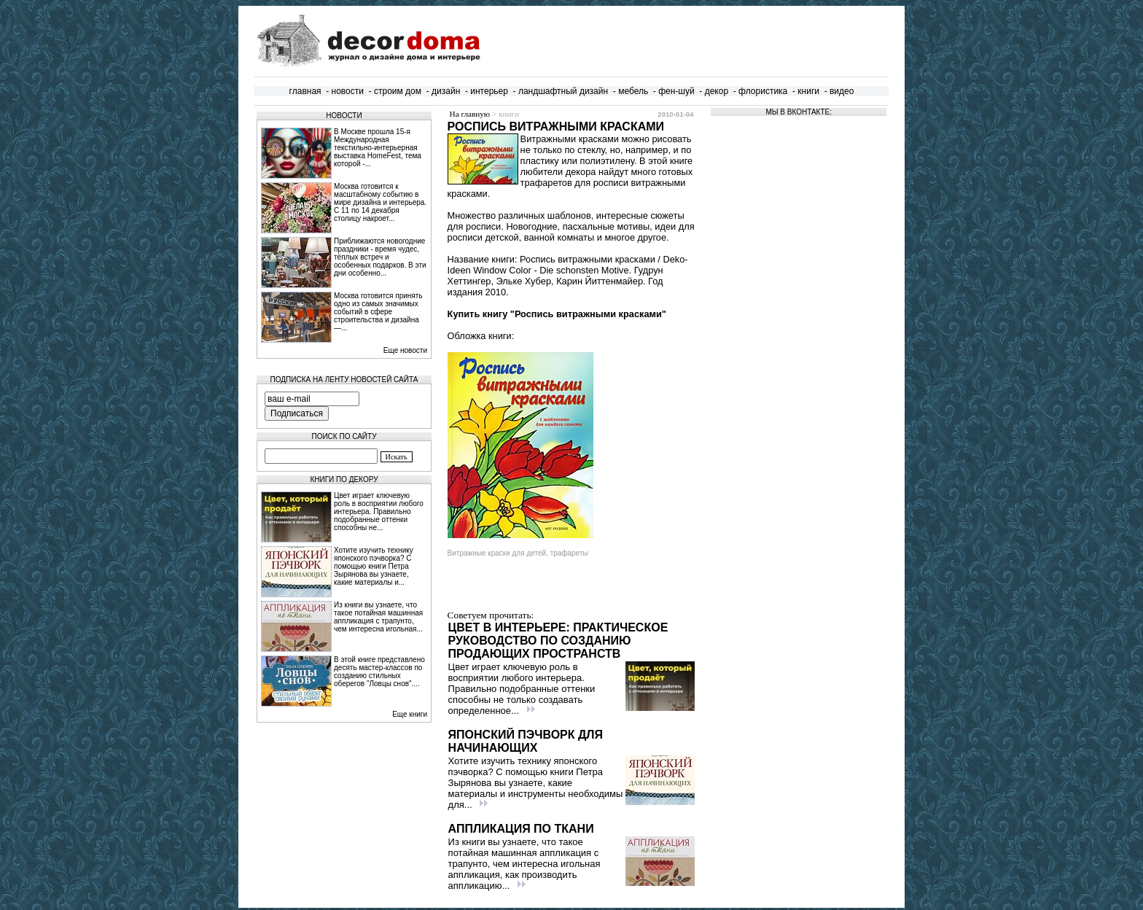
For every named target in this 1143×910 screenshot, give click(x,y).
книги (808, 91)
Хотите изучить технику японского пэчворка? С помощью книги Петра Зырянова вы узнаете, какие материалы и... (373, 566)
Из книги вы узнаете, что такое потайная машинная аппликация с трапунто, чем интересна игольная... (378, 617)
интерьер (489, 91)
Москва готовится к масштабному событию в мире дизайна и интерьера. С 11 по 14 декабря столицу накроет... (380, 202)
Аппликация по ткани (521, 828)
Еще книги (409, 714)
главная (305, 91)
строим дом (397, 91)
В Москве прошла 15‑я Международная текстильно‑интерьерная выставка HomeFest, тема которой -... (377, 148)
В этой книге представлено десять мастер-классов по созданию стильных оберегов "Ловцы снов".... (379, 672)
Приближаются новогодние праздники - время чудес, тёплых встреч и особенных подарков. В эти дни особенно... (380, 257)
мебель (633, 91)
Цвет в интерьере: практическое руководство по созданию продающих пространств (558, 640)
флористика (762, 91)
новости (348, 91)
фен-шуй (676, 91)
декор (716, 91)
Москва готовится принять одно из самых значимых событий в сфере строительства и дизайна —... (378, 312)
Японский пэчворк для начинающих (526, 741)
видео (842, 91)
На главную (470, 113)
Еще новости (405, 350)
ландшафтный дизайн (563, 91)
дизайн (446, 91)
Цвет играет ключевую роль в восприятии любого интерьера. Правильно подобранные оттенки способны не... (379, 511)
